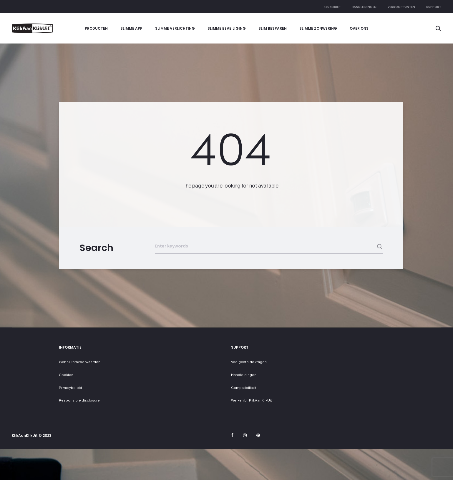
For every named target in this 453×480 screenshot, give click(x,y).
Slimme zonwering (318, 28)
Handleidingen (364, 7)
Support (433, 7)
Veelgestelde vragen (249, 362)
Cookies (66, 375)
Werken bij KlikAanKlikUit (251, 400)
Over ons (359, 28)
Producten (96, 28)
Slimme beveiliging (227, 28)
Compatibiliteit (243, 387)
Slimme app (131, 28)
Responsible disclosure (79, 400)
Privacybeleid (70, 387)
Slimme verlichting (175, 28)
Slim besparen (272, 28)
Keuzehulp (332, 7)
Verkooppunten (401, 7)
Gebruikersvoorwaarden (79, 362)
